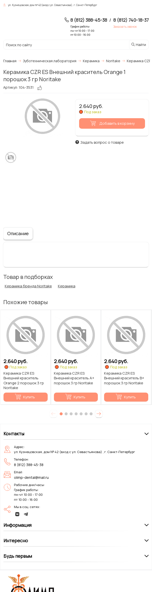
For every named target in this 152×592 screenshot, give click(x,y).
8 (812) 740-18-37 (131, 20)
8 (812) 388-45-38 (88, 20)
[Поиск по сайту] (54, 45)
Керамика (66, 286)
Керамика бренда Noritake (28, 286)
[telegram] (25, 514)
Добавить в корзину (111, 123)
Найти (138, 44)
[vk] (17, 514)
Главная (9, 60)
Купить (25, 397)
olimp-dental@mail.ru (31, 477)
